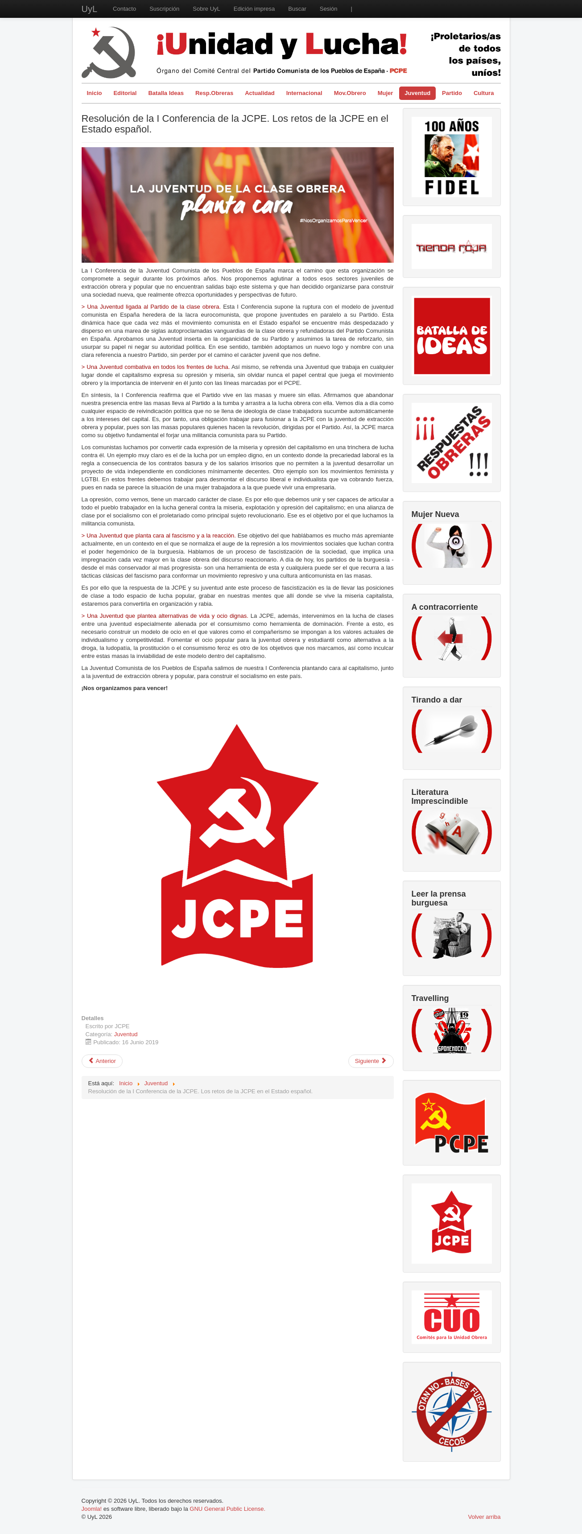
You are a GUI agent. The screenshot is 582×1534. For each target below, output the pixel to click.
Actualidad (259, 93)
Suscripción (164, 8)
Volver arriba (484, 1516)
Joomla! (92, 1508)
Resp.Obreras (214, 93)
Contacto (124, 8)
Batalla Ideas (166, 93)
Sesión (329, 8)
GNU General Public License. (227, 1508)
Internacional (304, 93)
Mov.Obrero (350, 93)
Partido (452, 93)
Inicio (94, 93)
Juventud (417, 93)
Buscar (297, 8)
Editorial (124, 93)
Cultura (484, 93)
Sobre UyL (206, 8)
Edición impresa (254, 8)
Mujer (385, 93)
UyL (90, 9)
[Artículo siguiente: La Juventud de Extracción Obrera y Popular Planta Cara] (371, 1061)
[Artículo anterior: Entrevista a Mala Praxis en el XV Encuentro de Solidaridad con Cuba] (102, 1061)
